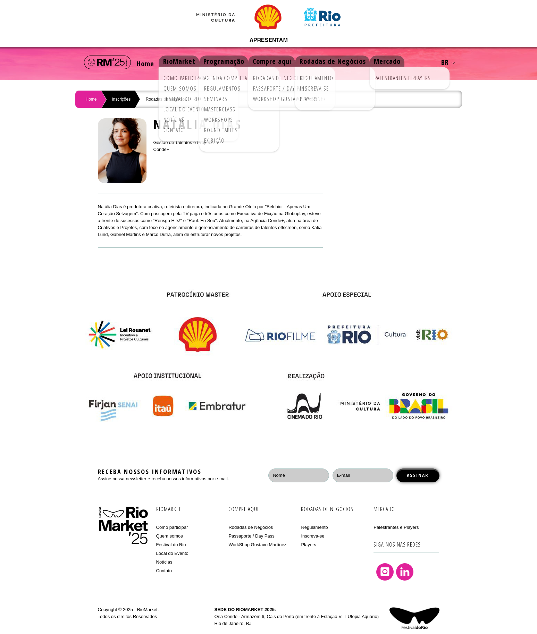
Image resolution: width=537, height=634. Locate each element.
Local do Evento (172, 553)
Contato (164, 570)
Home (147, 62)
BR (448, 62)
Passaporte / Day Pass (251, 536)
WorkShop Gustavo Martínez (257, 544)
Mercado (403, 62)
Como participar (172, 527)
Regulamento (314, 527)
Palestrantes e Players (396, 527)
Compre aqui (282, 62)
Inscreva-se (312, 536)
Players (308, 544)
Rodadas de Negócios (346, 62)
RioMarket (185, 62)
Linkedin (404, 572)
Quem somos (169, 536)
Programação (232, 62)
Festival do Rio (171, 544)
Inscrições (121, 99)
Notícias (164, 562)
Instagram (385, 572)
